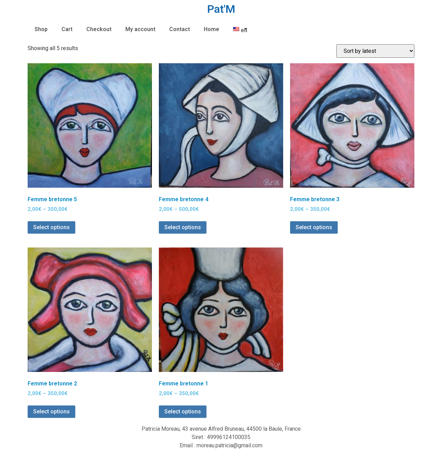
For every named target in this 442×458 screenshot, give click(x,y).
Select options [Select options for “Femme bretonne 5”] (51, 227)
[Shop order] (375, 51)
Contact (179, 29)
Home (211, 29)
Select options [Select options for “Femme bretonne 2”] (51, 411)
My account (140, 29)
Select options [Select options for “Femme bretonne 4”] (182, 227)
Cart (67, 29)
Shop (41, 29)
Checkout (99, 29)
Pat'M (221, 9)
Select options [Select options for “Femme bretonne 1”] (182, 411)
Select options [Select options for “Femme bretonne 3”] (314, 227)
